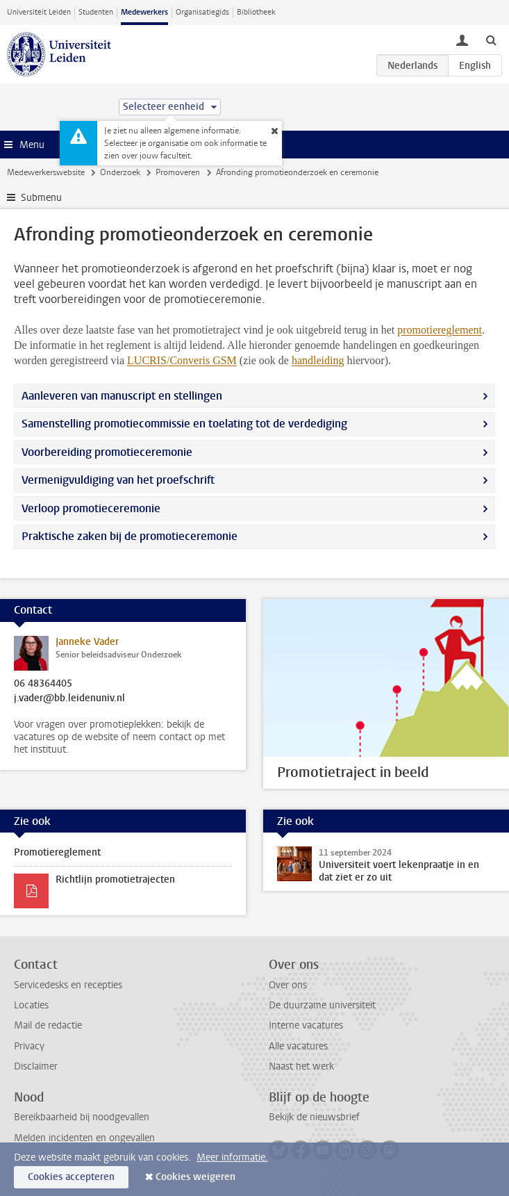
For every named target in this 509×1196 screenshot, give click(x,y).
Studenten (95, 12)
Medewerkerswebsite (46, 172)
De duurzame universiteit (322, 1005)
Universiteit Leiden (39, 12)
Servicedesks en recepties (68, 985)
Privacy (29, 1046)
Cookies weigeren (195, 1176)
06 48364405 (43, 684)
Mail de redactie (48, 1025)
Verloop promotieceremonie (91, 508)
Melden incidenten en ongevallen (84, 1138)
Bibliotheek (256, 12)
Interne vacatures (306, 1025)
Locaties (31, 1005)
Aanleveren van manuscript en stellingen (122, 395)
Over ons (288, 985)
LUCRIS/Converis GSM (182, 360)
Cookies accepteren (71, 1176)
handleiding (318, 360)
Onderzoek (120, 172)
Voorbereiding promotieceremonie (107, 452)
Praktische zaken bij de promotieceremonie (129, 536)
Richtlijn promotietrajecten (115, 879)
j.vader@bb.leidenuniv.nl (69, 698)
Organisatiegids (202, 12)
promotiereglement (439, 330)
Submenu (41, 197)
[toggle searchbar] (491, 39)
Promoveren (178, 172)
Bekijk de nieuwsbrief (314, 1117)
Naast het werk (301, 1066)
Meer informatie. (232, 1157)
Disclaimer (36, 1066)
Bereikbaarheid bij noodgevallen (81, 1117)
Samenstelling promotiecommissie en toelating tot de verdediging (184, 423)
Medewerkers (144, 12)
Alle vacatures (298, 1046)
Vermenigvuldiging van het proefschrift (118, 480)
